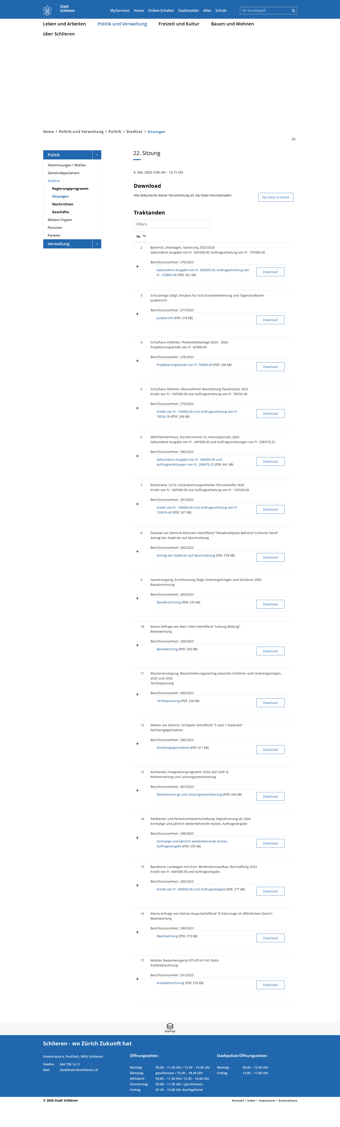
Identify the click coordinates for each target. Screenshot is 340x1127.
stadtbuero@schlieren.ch (79, 1093)
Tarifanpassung (168, 716)
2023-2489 (281, 637)
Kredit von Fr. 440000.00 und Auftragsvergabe (191, 906)
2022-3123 (281, 684)
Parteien (54, 235)
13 (138, 788)
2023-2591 (281, 741)
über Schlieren (59, 34)
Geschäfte (60, 212)
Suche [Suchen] (293, 10)
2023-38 (279, 883)
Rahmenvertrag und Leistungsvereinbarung (189, 810)
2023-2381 (281, 788)
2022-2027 (281, 342)
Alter (207, 10)
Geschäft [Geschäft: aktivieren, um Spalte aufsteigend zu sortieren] (280, 236)
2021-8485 (281, 437)
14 (138, 836)
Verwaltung (59, 243)
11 (138, 684)
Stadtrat (54, 180)
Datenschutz (287, 1123)
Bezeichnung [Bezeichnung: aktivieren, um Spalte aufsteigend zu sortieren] (160, 236)
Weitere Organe (60, 219)
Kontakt (238, 1123)
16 (138, 931)
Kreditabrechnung (170, 1006)
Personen (55, 227)
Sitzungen (71, 196)
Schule (221, 10)
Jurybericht (165, 318)
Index (251, 1123)
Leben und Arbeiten (64, 24)
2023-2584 (281, 931)
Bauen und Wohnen (232, 24)
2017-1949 (281, 538)
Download (250, 272)
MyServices (120, 10)
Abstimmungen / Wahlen (67, 165)
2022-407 (280, 247)
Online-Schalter (161, 10)
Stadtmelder (188, 10)
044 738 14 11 (70, 1087)
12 (138, 741)
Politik (54, 154)
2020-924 (280, 983)
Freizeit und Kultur (179, 24)
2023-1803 (281, 590)
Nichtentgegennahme (173, 763)
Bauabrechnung (169, 613)
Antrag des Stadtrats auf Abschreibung (186, 565)
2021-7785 (281, 295)
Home (139, 10)
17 (138, 983)
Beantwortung (167, 660)
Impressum (267, 1123)
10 (138, 637)
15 (138, 883)
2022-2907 (281, 836)
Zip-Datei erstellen (276, 197)
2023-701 (280, 389)
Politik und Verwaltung (122, 24)
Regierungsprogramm (70, 188)
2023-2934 (281, 490)
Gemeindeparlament (63, 173)
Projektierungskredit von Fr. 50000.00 (184, 365)
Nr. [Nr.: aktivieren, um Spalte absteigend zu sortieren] (138, 236)
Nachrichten (62, 204)
